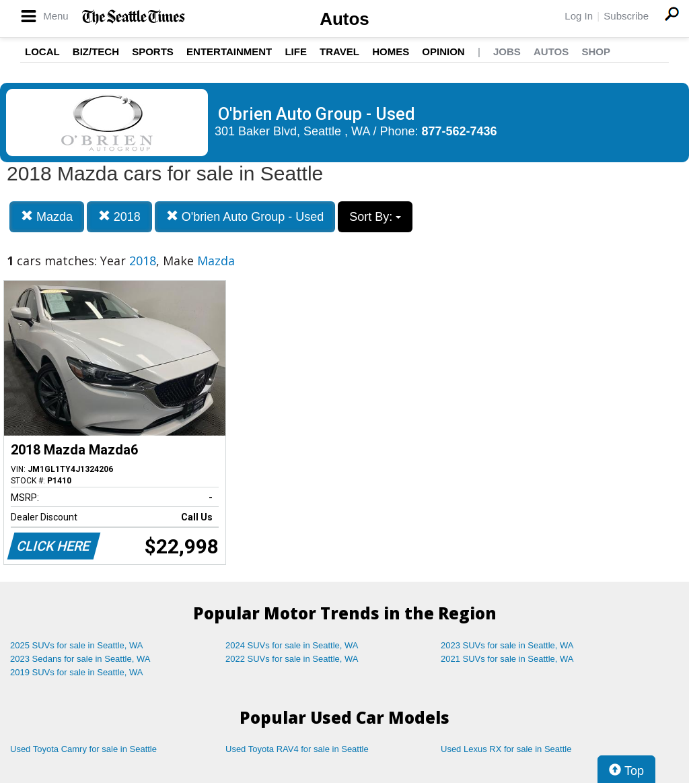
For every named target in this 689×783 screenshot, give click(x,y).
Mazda (47, 216)
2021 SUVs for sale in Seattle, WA (507, 659)
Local (42, 51)
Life (296, 51)
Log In (579, 16)
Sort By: (375, 217)
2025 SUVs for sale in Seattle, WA (76, 645)
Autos (344, 19)
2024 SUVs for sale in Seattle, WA (292, 645)
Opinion (443, 51)
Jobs (507, 51)
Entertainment (229, 51)
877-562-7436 (459, 131)
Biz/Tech (96, 51)
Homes (390, 51)
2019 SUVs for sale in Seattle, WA (76, 672)
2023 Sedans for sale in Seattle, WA (80, 659)
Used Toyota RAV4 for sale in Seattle (297, 749)
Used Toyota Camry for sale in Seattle (83, 749)
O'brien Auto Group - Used (245, 216)
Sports (153, 51)
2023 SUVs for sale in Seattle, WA (507, 645)
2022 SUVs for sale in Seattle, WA (292, 659)
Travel (339, 51)
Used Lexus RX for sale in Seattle (506, 749)
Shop (595, 51)
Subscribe (626, 16)
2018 (119, 216)
